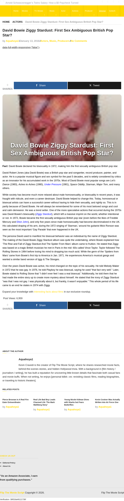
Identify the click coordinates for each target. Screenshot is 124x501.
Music (52, 11)
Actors (17, 22)
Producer (88, 11)
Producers (64, 41)
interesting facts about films (48, 291)
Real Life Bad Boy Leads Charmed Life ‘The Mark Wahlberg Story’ (44, 402)
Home (16, 11)
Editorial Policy (9, 463)
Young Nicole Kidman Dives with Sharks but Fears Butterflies (76, 402)
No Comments (79, 41)
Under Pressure (52, 184)
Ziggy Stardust (44, 214)
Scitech (112, 11)
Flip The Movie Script (12, 492)
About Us (6, 466)
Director (102, 11)
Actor (63, 11)
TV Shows (39, 11)
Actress (75, 11)
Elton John (22, 222)
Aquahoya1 (12, 41)
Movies (25, 11)
